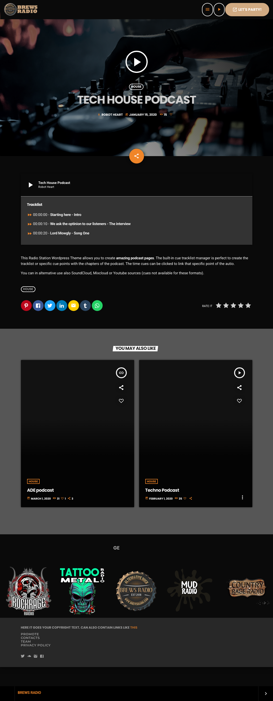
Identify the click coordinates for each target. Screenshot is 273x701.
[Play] (219, 9)
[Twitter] (23, 676)
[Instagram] (35, 676)
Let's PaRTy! (247, 9)
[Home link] (21, 9)
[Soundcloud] (29, 676)
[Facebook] (42, 676)
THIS (133, 646)
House (136, 95)
